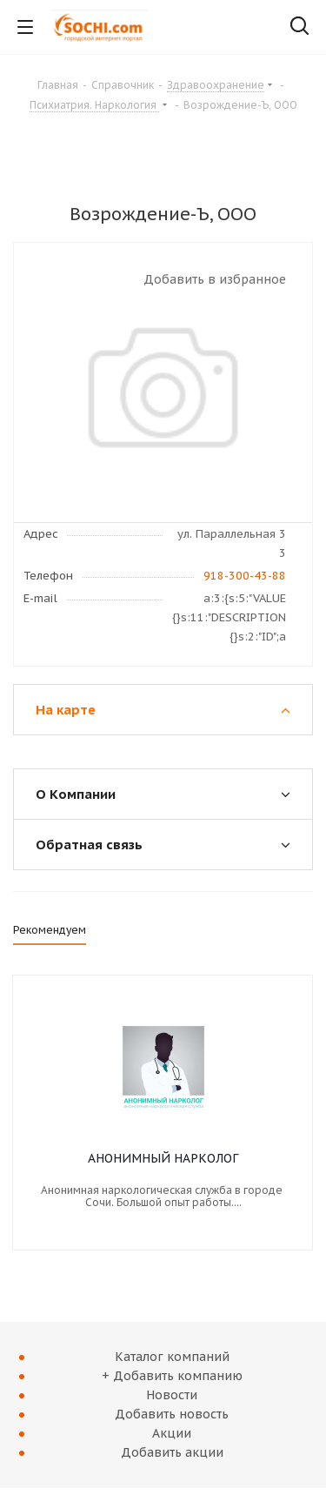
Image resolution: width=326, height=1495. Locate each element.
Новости (171, 1395)
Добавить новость (172, 1414)
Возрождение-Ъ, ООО (240, 104)
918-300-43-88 (244, 575)
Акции (171, 1433)
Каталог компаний (172, 1356)
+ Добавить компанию (172, 1376)
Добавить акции (172, 1452)
